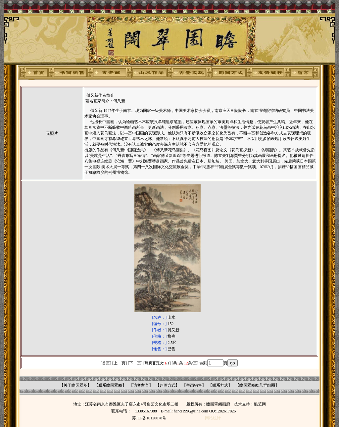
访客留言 (141, 385)
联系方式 (220, 385)
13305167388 (146, 411)
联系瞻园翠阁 (110, 385)
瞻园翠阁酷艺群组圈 (257, 385)
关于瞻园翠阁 (75, 385)
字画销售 (194, 385)
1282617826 (226, 411)
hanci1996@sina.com (191, 411)
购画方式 (167, 385)
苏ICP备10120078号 (149, 418)
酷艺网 (260, 404)
